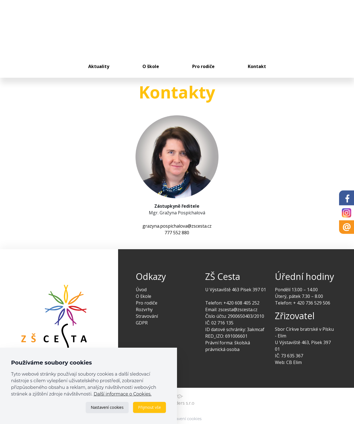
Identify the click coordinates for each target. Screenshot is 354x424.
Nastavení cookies (107, 407)
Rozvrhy (144, 309)
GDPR (142, 323)
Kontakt (257, 66)
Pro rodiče (203, 66)
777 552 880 (177, 233)
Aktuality (98, 66)
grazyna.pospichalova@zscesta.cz (177, 226)
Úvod (141, 290)
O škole (150, 66)
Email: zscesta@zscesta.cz (231, 309)
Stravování (147, 316)
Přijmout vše (149, 407)
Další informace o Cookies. (122, 394)
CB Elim (294, 362)
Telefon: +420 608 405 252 (232, 303)
